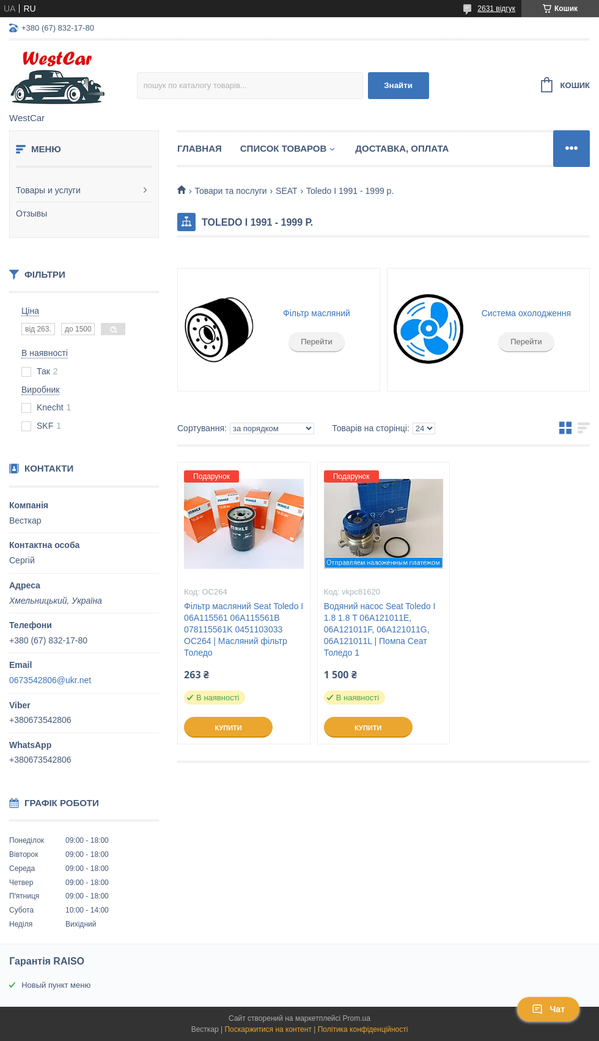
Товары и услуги (48, 190)
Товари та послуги (230, 191)
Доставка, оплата (402, 148)
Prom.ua (356, 1018)
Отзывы (31, 213)
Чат (548, 1009)
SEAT (287, 191)
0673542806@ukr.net (50, 680)
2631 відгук (496, 8)
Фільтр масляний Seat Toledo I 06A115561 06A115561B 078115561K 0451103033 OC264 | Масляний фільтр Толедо (243, 629)
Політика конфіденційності (363, 1029)
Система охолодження (526, 313)
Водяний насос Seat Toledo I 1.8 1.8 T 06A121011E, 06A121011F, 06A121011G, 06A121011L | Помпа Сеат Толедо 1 (380, 629)
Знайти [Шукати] (398, 85)
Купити (228, 728)
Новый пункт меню (55, 985)
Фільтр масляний (316, 313)
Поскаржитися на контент (267, 1029)
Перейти (317, 341)
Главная (199, 148)
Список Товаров (283, 148)
